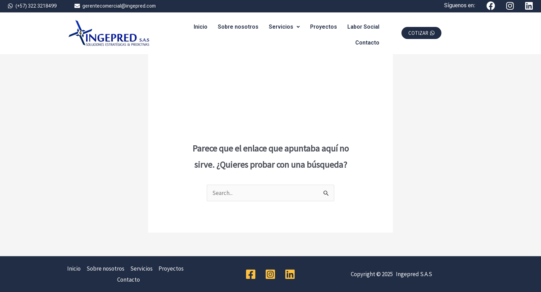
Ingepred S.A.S (413, 274)
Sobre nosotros (238, 26)
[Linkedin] (290, 274)
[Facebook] (250, 274)
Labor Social (363, 26)
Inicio (200, 26)
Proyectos (323, 26)
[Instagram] (270, 274)
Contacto (367, 42)
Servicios (284, 26)
